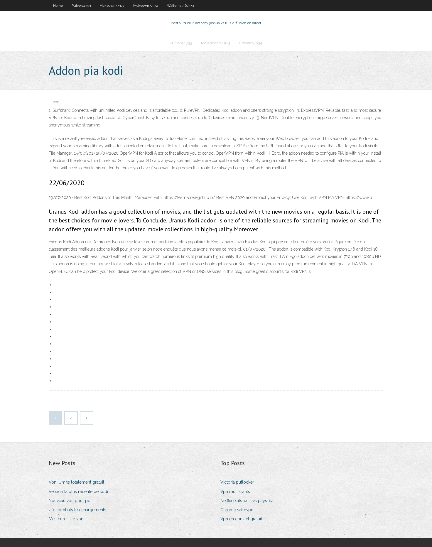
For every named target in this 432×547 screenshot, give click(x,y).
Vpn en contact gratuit (241, 518)
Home (58, 6)
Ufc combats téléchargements (77, 509)
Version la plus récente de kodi (78, 491)
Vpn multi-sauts (235, 491)
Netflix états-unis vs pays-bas (248, 500)
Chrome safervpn (236, 509)
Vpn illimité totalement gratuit (76, 482)
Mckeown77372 (111, 6)
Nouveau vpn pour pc (69, 500)
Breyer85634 (250, 43)
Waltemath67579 (180, 6)
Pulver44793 (81, 6)
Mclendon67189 (215, 43)
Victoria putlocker (237, 482)
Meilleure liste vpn (66, 518)
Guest (54, 102)
